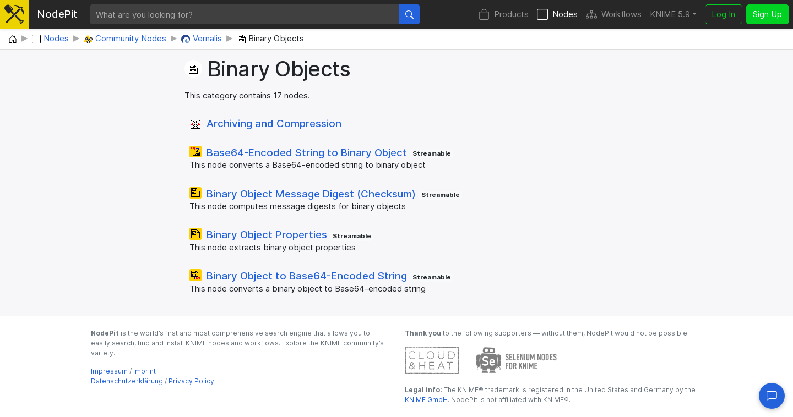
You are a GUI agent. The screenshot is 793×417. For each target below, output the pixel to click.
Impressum (109, 371)
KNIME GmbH (426, 400)
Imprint (144, 371)
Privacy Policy (191, 381)
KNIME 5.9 (670, 14)
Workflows (614, 14)
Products (504, 14)
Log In (723, 14)
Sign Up (767, 14)
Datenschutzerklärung (127, 381)
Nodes (557, 14)
